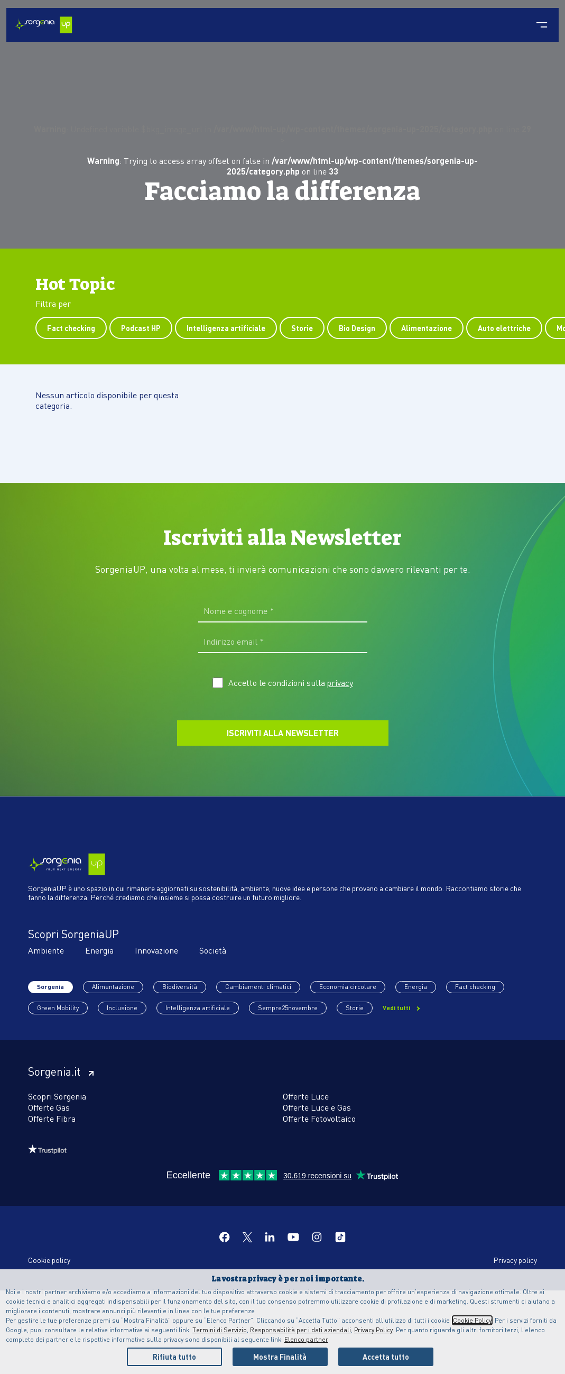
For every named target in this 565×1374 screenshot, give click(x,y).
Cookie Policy (472, 1320)
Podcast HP (141, 328)
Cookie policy (49, 1260)
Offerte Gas (49, 1107)
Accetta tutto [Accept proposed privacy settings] (386, 1356)
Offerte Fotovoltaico (319, 1118)
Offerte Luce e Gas (317, 1107)
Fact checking (71, 328)
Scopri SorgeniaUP (73, 934)
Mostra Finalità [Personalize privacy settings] (280, 1356)
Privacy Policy (373, 1330)
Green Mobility (58, 1008)
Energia (99, 950)
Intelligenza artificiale (226, 328)
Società (212, 950)
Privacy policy (515, 1260)
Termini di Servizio (219, 1330)
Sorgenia (50, 987)
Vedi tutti (397, 1008)
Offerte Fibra (52, 1118)
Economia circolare (347, 987)
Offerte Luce (306, 1096)
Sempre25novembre (288, 1008)
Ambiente (46, 950)
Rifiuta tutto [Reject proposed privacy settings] (174, 1356)
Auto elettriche (504, 328)
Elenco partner (306, 1339)
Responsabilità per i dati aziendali (300, 1330)
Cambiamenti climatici (258, 987)
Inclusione (122, 1008)
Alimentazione (426, 328)
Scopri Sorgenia (57, 1096)
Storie (302, 328)
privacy (340, 682)
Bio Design (357, 328)
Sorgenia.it (61, 1071)
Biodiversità (179, 987)
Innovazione (156, 950)
